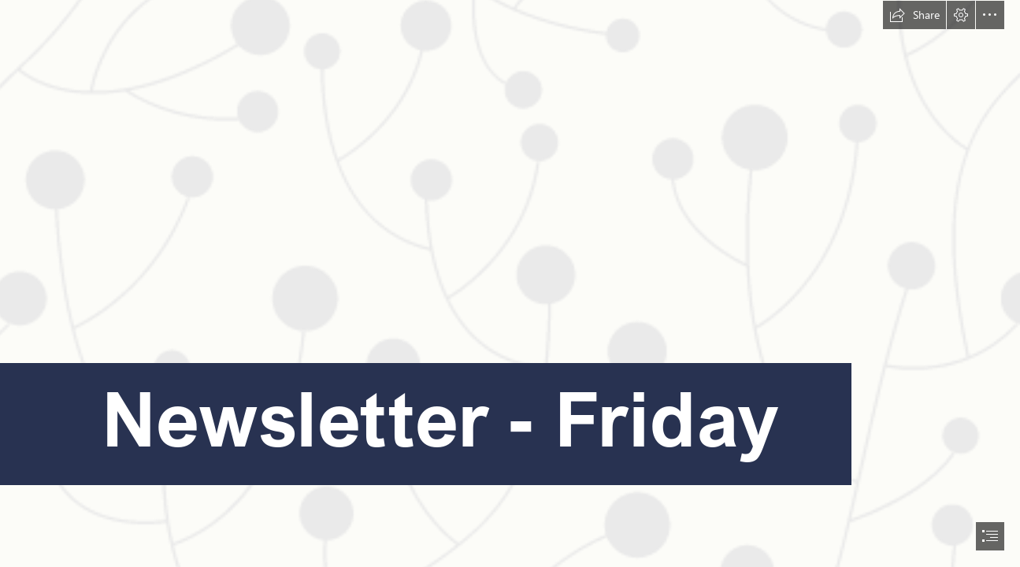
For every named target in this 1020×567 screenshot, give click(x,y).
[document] (510, 283)
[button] (914, 15)
